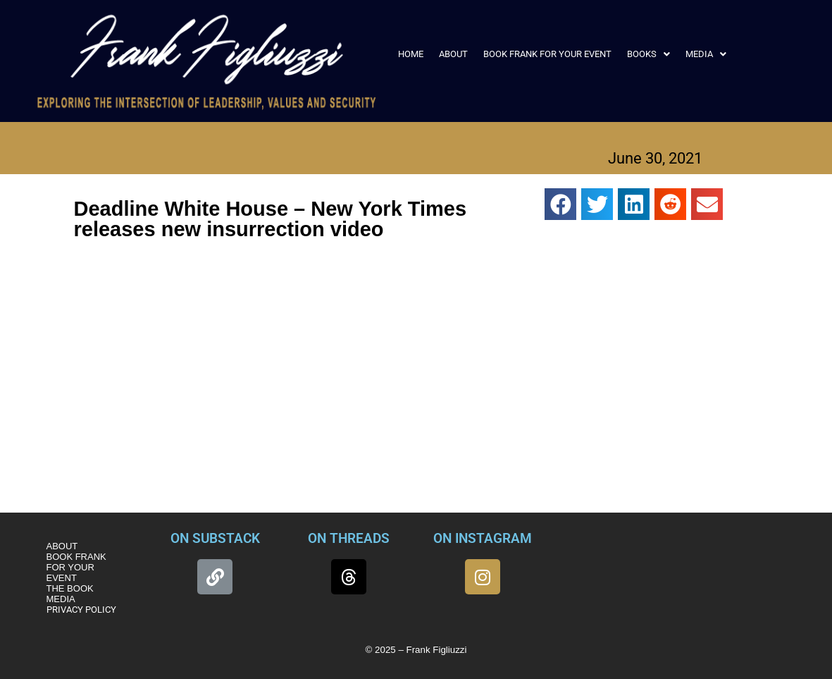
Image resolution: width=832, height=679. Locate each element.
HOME (410, 54)
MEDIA (705, 54)
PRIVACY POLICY (81, 609)
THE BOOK (70, 588)
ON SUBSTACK (215, 538)
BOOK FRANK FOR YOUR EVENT (547, 54)
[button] (648, 54)
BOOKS (648, 54)
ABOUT (453, 54)
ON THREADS (349, 538)
